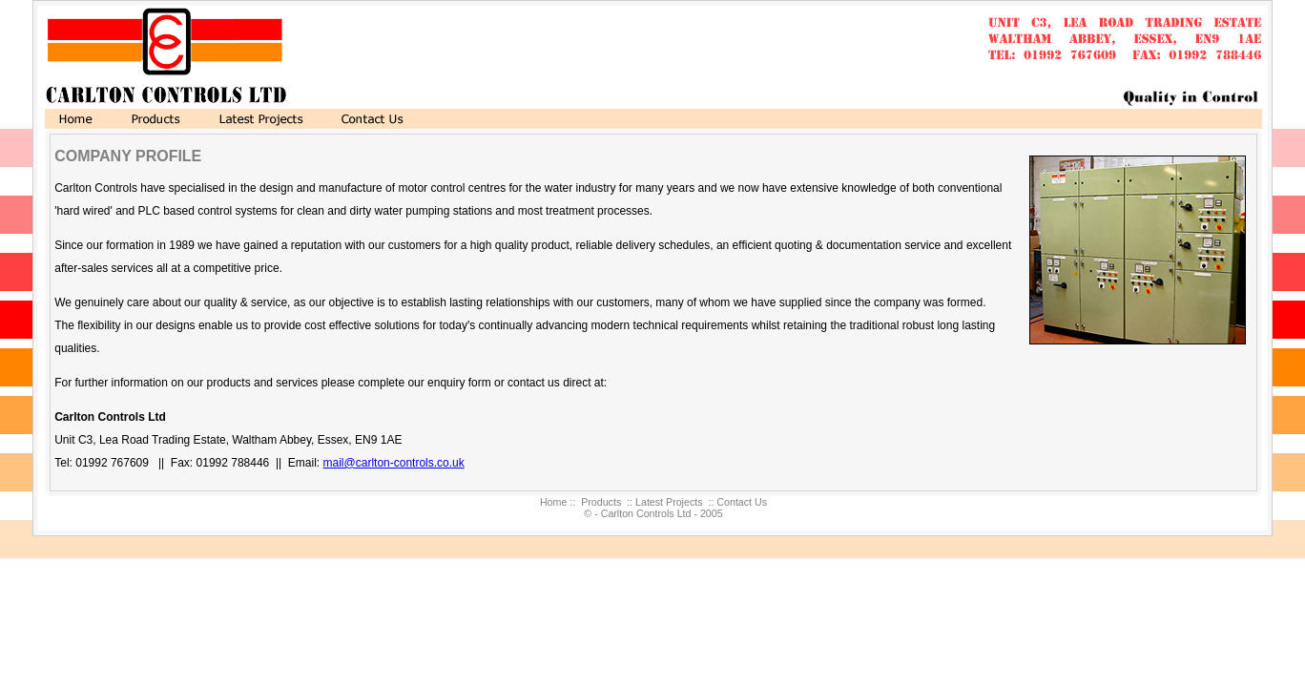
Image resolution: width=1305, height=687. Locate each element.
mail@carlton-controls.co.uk (394, 462)
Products (601, 502)
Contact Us (741, 502)
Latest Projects (668, 502)
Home (553, 502)
